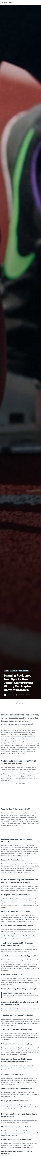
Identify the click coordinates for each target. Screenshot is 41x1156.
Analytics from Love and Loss (22, 872)
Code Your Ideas (28, 936)
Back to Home (7, 2)
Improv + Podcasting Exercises (18, 982)
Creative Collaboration (24, 919)
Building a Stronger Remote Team (20, 1082)
